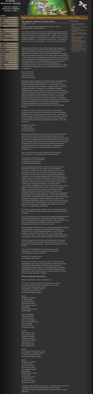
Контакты (70, 17)
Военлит (3, 49)
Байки (2, 64)
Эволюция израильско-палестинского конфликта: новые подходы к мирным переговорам (78, 40)
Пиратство (4, 24)
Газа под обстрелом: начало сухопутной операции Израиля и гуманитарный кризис (78, 37)
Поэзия (3, 56)
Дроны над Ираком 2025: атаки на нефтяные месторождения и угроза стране (79, 33)
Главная (23, 17)
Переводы (4, 43)
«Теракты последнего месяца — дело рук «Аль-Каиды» (78, 44)
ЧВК (2, 26)
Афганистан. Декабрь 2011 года (78, 48)
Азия (2, 29)
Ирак (2, 22)
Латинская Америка (7, 38)
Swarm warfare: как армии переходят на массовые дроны (79, 27)
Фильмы (3, 66)
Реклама (77, 17)
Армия (3, 45)
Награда (3, 68)
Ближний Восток (6, 33)
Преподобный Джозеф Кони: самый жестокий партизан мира (79, 46)
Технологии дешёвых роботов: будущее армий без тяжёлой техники (78, 24)
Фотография (4, 62)
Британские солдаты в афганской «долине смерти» (78, 50)
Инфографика (5, 52)
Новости (3, 54)
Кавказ (3, 19)
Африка (3, 31)
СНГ (2, 40)
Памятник (4, 60)
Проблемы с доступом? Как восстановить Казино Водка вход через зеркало (78, 30)
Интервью (4, 47)
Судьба (3, 58)
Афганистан (4, 17)
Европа (3, 35)
